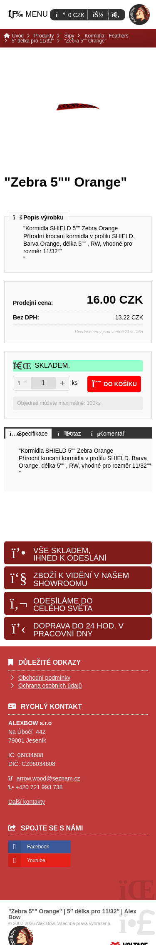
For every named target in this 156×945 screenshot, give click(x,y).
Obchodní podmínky (44, 677)
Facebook (38, 847)
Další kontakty (26, 801)
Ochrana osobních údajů (50, 685)
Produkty (44, 35)
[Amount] (43, 383)
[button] (115, 14)
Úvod (139, 14)
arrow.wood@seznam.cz (48, 778)
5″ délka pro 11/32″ (33, 40)
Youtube (36, 860)
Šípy (69, 35)
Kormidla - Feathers (106, 35)
